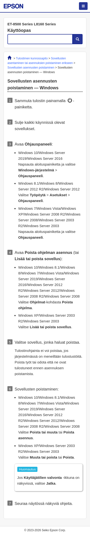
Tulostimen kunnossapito (32, 58)
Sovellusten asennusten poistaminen (30, 67)
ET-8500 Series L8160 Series (31, 24)
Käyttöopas (19, 30)
